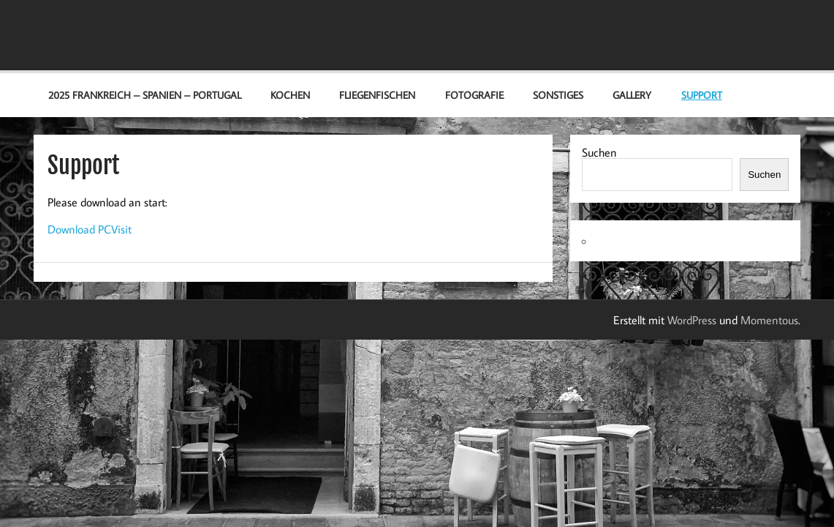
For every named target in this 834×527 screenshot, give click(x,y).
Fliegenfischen (377, 95)
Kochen (290, 95)
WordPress (691, 320)
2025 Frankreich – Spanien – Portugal (144, 95)
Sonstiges (558, 95)
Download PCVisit (90, 229)
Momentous (769, 320)
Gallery (632, 95)
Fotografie (474, 95)
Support (701, 95)
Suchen (599, 152)
